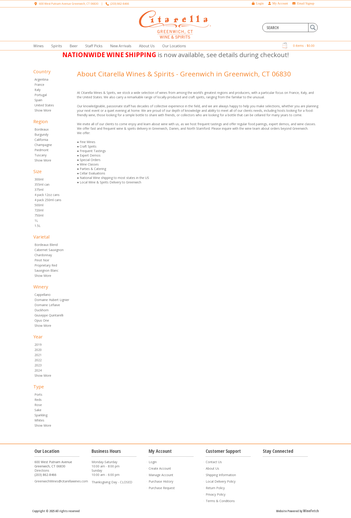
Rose (38, 405)
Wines (37, 46)
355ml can (41, 184)
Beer (72, 46)
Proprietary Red (45, 265)
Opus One (41, 320)
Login (257, 3)
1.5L (37, 226)
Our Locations (172, 46)
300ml (38, 179)
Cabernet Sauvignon (49, 250)
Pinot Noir (41, 260)
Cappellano (42, 294)
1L (36, 220)
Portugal (40, 95)
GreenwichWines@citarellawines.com (61, 481)
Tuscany (40, 155)
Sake (37, 410)
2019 (38, 344)
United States (44, 105)
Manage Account (161, 475)
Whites (39, 420)
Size (37, 171)
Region (40, 121)
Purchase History (161, 481)
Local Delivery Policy (220, 481)
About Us (145, 46)
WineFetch (311, 510)
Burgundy (41, 134)
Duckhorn (41, 310)
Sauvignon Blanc (46, 270)
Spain (38, 100)
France (39, 84)
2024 (38, 370)
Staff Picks (94, 45)
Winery (40, 287)
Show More (42, 110)
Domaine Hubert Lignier (51, 300)
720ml (38, 210)
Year (38, 337)
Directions (41, 470)
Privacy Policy (215, 494)
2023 (38, 365)
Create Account (160, 468)
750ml (38, 215)
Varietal (41, 237)
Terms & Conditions (220, 501)
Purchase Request (162, 488)
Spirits (55, 46)
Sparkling (40, 415)
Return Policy (215, 488)
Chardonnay (43, 255)
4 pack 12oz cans (47, 195)
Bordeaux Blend (46, 245)
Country (42, 72)
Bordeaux (41, 129)
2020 (38, 350)
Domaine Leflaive (47, 305)
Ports (38, 394)
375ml (38, 189)
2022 (38, 360)
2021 (38, 355)
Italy (37, 90)
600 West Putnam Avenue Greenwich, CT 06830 (68, 4)
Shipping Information (221, 475)
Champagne (43, 145)
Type (38, 387)
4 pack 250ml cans (47, 200)
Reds (38, 400)
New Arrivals (120, 45)
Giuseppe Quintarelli (48, 315)
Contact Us (214, 462)
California (41, 140)
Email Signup (303, 3)
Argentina (41, 79)
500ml (38, 205)
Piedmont (41, 150)
